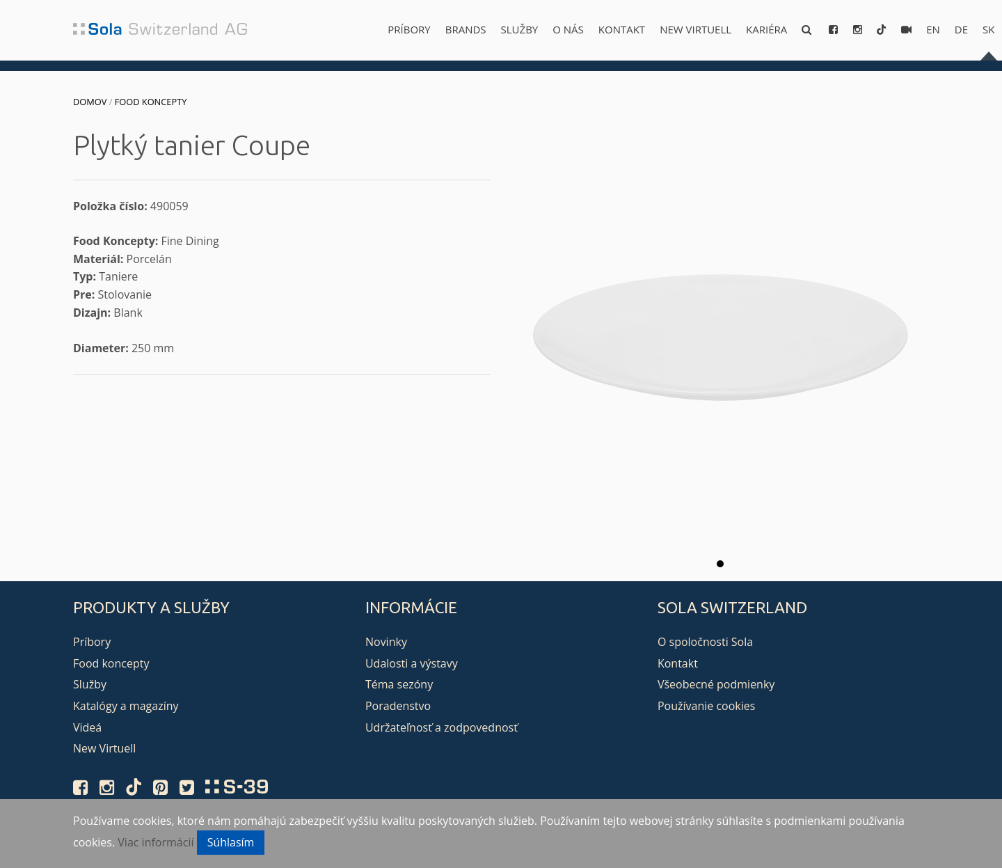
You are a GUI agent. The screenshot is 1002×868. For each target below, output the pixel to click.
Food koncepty (151, 101)
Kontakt (621, 29)
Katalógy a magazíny (126, 705)
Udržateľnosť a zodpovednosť (441, 727)
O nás (568, 29)
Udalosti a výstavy (411, 663)
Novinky (386, 641)
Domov (89, 101)
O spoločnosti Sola (705, 641)
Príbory (409, 29)
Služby (520, 29)
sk (988, 29)
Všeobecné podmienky (716, 684)
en (933, 29)
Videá (87, 727)
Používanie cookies (706, 705)
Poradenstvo (398, 705)
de (961, 29)
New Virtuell (695, 29)
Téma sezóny (399, 684)
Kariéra (766, 29)
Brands (465, 29)
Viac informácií (155, 842)
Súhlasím (231, 842)
